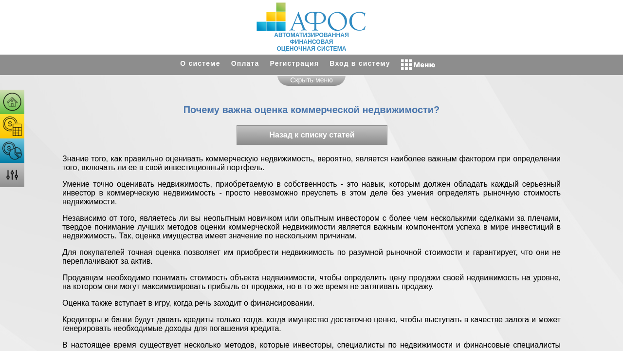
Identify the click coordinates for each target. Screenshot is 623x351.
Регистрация (294, 63)
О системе (200, 63)
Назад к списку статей (311, 135)
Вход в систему (360, 63)
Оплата (245, 63)
